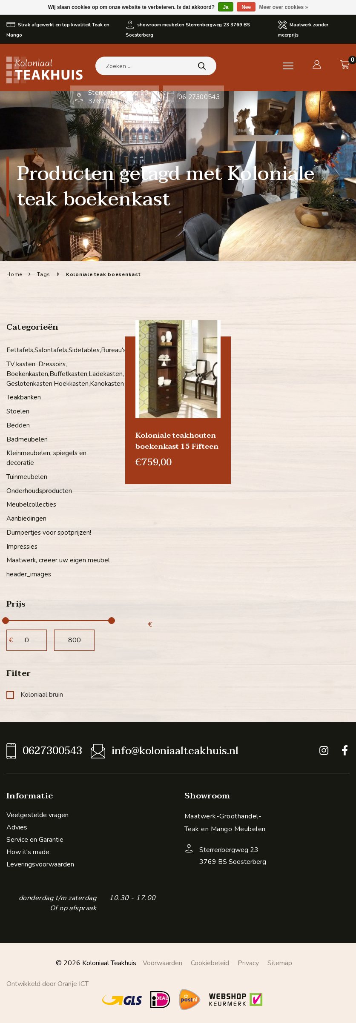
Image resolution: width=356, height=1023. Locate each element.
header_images (28, 572)
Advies (16, 825)
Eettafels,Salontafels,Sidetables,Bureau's (59, 350)
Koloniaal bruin (34, 692)
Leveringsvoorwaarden (40, 862)
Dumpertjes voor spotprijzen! (48, 531)
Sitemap (279, 961)
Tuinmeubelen (26, 475)
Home (14, 274)
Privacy (248, 961)
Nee (246, 7)
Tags (43, 274)
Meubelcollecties (31, 503)
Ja (225, 7)
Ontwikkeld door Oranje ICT (47, 981)
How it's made (27, 850)
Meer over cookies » (283, 7)
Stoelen (17, 411)
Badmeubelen (27, 438)
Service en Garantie (34, 837)
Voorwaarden (162, 961)
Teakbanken (23, 397)
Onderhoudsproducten (39, 489)
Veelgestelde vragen (37, 813)
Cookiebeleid (210, 961)
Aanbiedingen (26, 517)
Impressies (21, 545)
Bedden (18, 424)
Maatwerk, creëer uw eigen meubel (58, 558)
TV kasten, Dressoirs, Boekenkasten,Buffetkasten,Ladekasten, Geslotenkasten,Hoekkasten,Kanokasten (59, 374)
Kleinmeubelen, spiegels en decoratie (46, 457)
